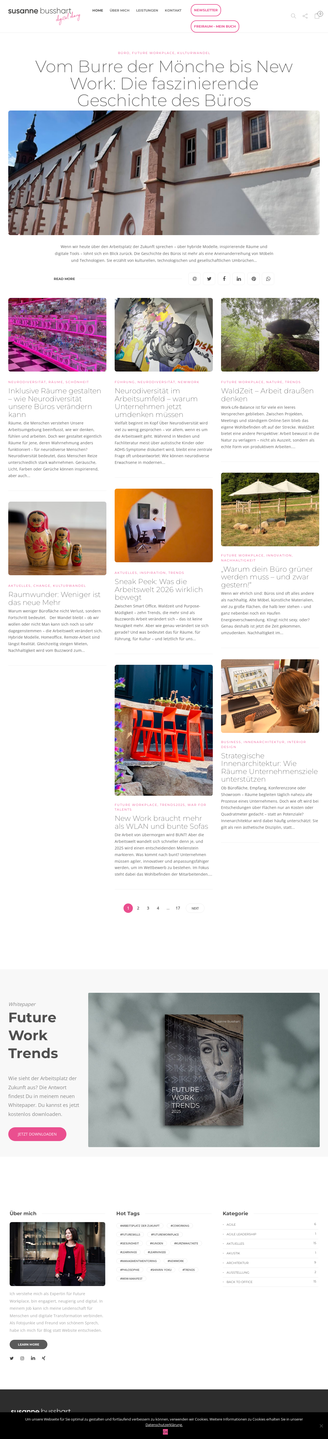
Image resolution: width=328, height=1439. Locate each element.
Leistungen (147, 10)
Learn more (28, 1344)
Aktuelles (126, 573)
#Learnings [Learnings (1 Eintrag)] (128, 1252)
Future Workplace (153, 53)
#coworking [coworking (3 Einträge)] (180, 1226)
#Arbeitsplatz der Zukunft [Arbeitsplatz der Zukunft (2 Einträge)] (140, 1226)
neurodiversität (27, 382)
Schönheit (77, 382)
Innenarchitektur (264, 742)
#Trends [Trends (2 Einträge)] (188, 1270)
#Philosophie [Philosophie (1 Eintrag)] (129, 1270)
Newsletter (206, 10)
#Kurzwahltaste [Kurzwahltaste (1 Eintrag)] (186, 1243)
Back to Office (272, 1281)
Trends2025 (172, 805)
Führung (125, 382)
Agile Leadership (272, 1234)
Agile (272, 1224)
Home (97, 10)
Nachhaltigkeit (238, 560)
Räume (56, 382)
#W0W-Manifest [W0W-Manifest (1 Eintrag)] (131, 1279)
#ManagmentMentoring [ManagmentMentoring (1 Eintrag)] (138, 1261)
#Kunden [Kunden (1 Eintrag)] (156, 1243)
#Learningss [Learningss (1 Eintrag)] (157, 1252)
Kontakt (173, 10)
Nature (274, 382)
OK (165, 1431)
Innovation (279, 555)
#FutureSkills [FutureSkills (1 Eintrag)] (130, 1234)
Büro (124, 53)
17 (178, 908)
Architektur (272, 1262)
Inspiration (153, 573)
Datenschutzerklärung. (164, 1424)
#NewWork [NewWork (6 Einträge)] (176, 1261)
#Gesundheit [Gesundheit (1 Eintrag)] (129, 1243)
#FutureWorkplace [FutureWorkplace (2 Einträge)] (165, 1234)
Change (41, 586)
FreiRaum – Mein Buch (215, 26)
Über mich (120, 10)
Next (195, 908)
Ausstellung (272, 1272)
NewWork (189, 382)
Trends (293, 382)
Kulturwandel (193, 53)
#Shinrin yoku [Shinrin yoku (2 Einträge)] (160, 1270)
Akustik (272, 1253)
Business (231, 742)
